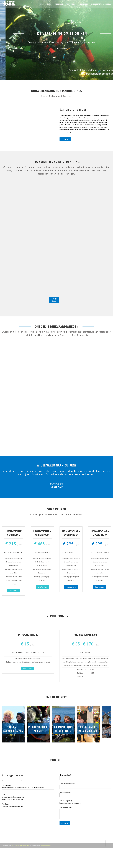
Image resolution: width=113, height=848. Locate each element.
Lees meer (84, 48)
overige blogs (54, 300)
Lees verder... (13, 591)
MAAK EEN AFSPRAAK (56, 485)
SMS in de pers (96, 4)
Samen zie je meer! (74, 109)
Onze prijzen (83, 4)
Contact (108, 4)
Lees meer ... (65, 139)
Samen (49, 4)
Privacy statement (46, 845)
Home (41, 4)
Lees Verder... (27, 669)
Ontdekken (71, 4)
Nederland (59, 4)
